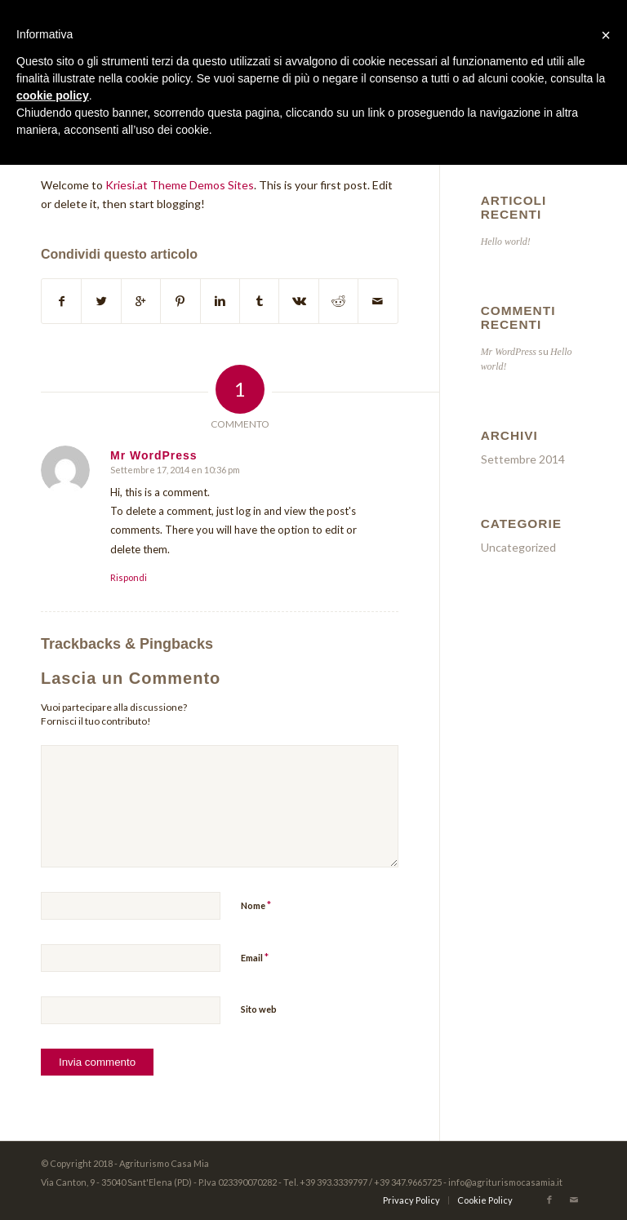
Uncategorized (518, 547)
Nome (256, 905)
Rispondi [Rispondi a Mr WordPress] (128, 577)
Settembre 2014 (523, 459)
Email (255, 957)
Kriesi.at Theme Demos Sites (179, 185)
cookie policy (52, 95)
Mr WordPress (508, 351)
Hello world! (506, 241)
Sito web (259, 1009)
